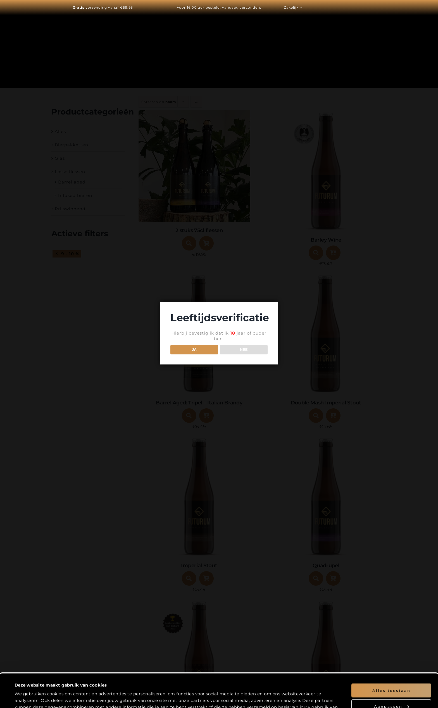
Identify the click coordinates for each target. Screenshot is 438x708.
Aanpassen (391, 674)
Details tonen (29, 697)
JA (194, 349)
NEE (243, 349)
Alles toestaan (391, 658)
